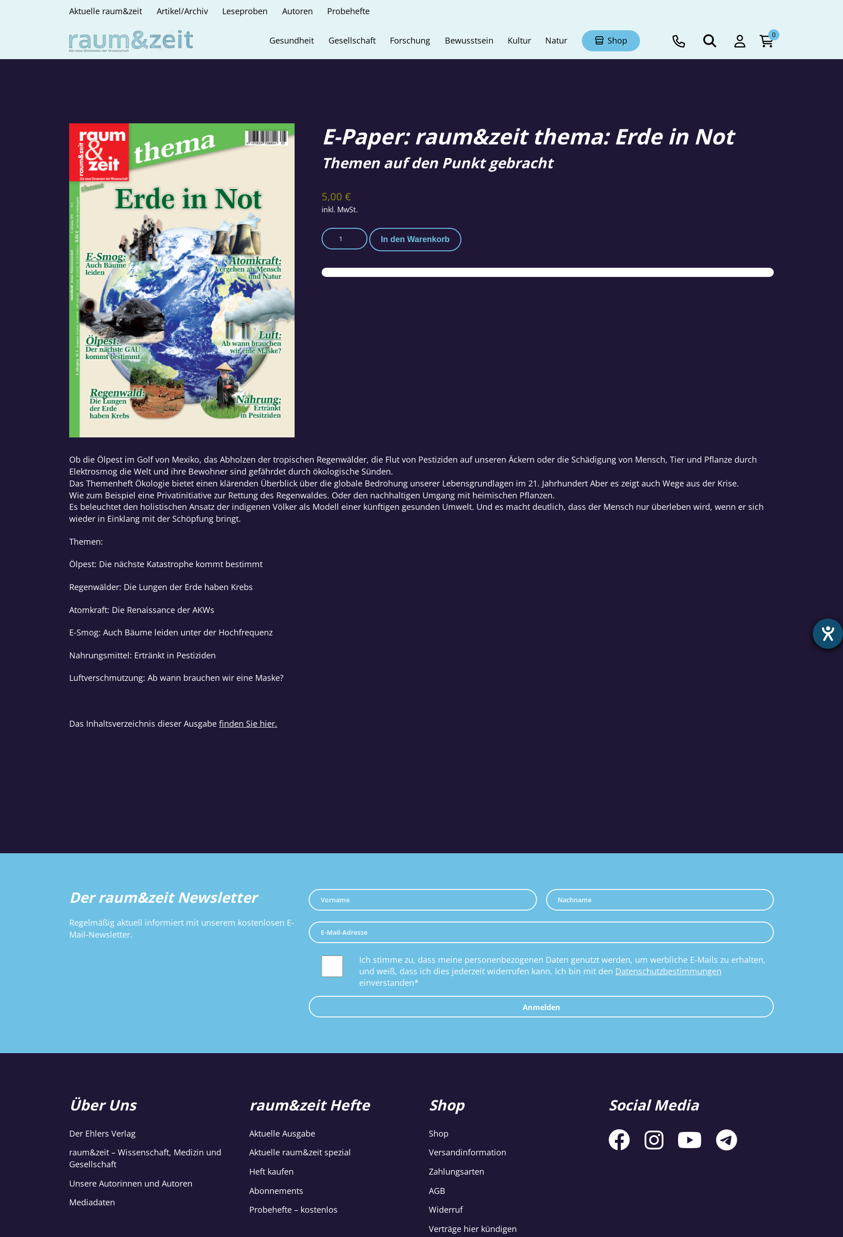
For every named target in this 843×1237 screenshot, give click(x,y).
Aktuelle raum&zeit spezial (300, 1152)
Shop (439, 1133)
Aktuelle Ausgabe (282, 1133)
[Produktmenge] (344, 238)
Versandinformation (467, 1152)
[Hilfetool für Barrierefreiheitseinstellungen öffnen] (828, 633)
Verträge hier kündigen (473, 1228)
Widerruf (446, 1209)
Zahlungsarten (456, 1171)
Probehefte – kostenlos (293, 1209)
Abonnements (276, 1190)
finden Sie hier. (248, 723)
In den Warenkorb (415, 239)
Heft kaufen (271, 1171)
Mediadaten (92, 1202)
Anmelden (541, 1007)
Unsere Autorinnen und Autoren (130, 1183)
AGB (437, 1190)
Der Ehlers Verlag (102, 1133)
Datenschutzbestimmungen (668, 971)
